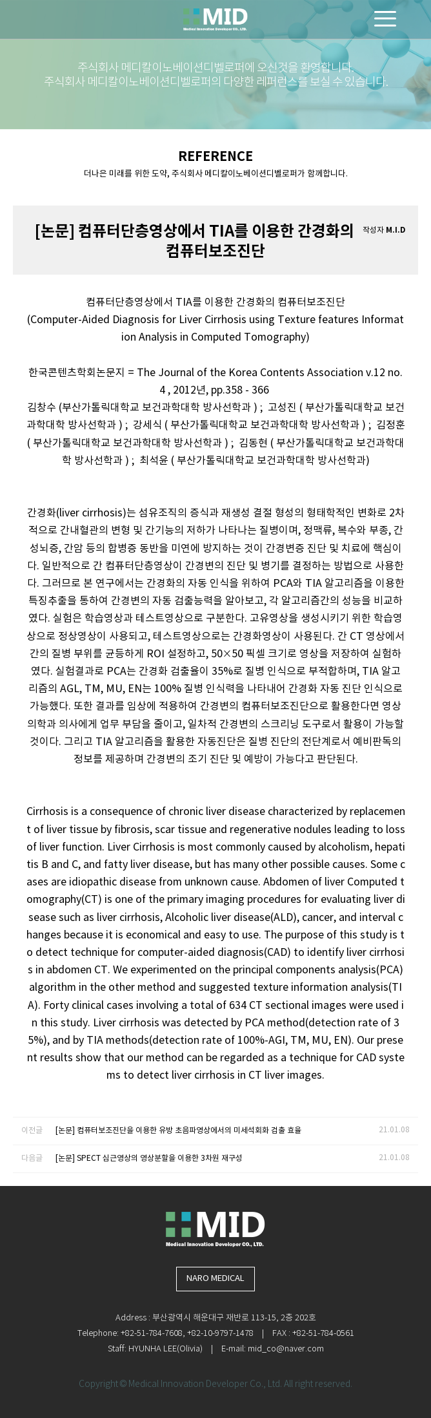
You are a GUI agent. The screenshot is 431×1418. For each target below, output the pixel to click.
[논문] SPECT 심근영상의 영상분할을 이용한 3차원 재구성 (149, 1158)
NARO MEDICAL (215, 1279)
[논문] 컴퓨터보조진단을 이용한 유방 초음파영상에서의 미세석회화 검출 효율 (178, 1131)
